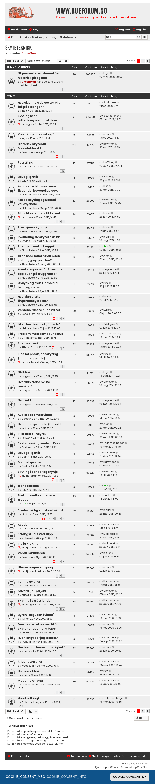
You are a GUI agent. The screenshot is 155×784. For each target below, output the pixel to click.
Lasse (29, 217)
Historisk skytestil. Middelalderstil (32, 146)
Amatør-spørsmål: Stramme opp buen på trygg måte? (40, 271)
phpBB (108, 767)
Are (105, 246)
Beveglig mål (28, 177)
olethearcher (111, 115)
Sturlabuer (109, 102)
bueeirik (26, 595)
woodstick (109, 524)
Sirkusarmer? (28, 343)
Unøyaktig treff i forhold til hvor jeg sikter (38, 285)
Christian (109, 381)
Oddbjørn (109, 324)
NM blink (24, 372)
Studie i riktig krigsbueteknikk (41, 510)
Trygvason (28, 642)
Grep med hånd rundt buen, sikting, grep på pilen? (39, 258)
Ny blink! (24, 400)
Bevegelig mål (29, 453)
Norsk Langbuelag (29, 85)
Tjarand (31, 475)
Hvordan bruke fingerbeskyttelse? (33, 299)
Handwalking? (29, 698)
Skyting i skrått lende (34, 600)
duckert (108, 495)
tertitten (26, 428)
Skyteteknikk (18, 48)
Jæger (107, 176)
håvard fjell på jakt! (32, 591)
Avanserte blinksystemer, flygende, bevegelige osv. (38, 188)
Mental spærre (29, 462)
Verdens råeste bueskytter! (39, 310)
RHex (24, 347)
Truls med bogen (113, 443)
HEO (105, 186)
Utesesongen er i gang (35, 567)
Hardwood (32, 362)
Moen (25, 675)
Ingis (106, 73)
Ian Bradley (142, 763)
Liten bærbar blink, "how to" (39, 324)
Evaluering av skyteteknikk (39, 237)
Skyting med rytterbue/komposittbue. (38, 118)
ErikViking (109, 162)
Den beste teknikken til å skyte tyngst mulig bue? (37, 626)
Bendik (26, 314)
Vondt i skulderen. (32, 553)
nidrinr (107, 134)
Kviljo (106, 309)
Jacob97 (108, 614)
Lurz (24, 180)
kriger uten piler (30, 662)
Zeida (25, 466)
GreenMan (28, 53)
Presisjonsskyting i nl (34, 227)
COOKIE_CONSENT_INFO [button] (66, 776)
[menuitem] (33, 29)
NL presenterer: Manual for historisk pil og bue (38, 75)
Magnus (27, 338)
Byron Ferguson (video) (36, 615)
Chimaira (28, 166)
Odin (24, 456)
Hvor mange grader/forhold (39, 424)
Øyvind (26, 241)
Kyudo (23, 525)
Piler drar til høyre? (32, 434)
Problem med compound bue (40, 334)
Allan (106, 255)
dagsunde (110, 269)
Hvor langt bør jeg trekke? (38, 638)
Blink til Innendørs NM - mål (39, 213)
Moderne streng (30, 681)
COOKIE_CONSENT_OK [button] (130, 776)
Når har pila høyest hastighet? (41, 647)
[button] (148, 61)
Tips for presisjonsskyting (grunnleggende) (38, 356)
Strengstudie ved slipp (35, 534)
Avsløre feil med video (35, 415)
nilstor (107, 552)
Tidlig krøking (28, 544)
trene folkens (28, 486)
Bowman (27, 152)
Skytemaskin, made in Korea (40, 443)
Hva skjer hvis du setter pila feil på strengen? (39, 105)
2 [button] (143, 60)
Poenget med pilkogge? (36, 246)
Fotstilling (25, 162)
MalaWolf (109, 452)
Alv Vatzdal (29, 250)
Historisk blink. (29, 671)
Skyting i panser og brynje (38, 472)
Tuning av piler (29, 582)
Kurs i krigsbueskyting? (36, 134)
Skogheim (32, 604)
